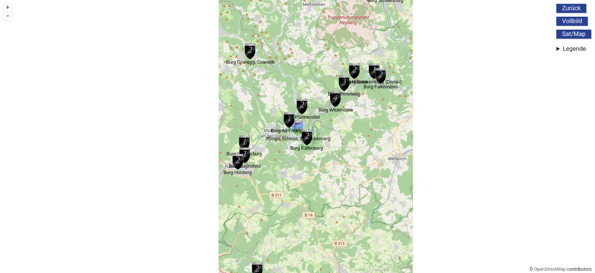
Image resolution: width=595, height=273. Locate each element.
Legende (574, 48)
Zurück (571, 8)
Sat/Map (574, 34)
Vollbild (572, 21)
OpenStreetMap (550, 269)
